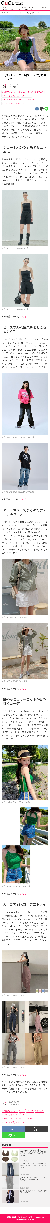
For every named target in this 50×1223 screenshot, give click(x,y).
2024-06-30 (13, 84)
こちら (23, 316)
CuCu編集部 (13, 87)
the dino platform (27, 1220)
